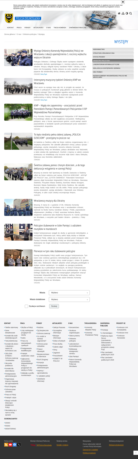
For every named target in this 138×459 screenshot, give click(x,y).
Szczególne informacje (57, 332)
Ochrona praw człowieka (10, 391)
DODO (7, 423)
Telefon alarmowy (11, 327)
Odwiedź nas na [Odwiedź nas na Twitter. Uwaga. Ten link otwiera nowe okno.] (19, 445)
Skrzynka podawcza (9, 364)
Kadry (23, 338)
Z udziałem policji (43, 376)
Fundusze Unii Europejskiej (122, 328)
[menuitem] (10, 27)
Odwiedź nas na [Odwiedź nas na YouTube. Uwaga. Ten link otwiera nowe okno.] (10, 445)
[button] (130, 13)
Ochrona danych (10, 418)
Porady (39, 323)
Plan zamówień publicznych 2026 (107, 359)
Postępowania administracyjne (11, 375)
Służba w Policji (27, 327)
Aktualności (57, 323)
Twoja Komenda (90, 323)
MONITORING (10, 429)
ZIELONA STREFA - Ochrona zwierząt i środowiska (11, 357)
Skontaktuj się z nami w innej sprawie (11, 412)
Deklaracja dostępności (116, 445)
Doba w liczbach (59, 341)
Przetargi (104, 330)
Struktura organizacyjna (103, 53)
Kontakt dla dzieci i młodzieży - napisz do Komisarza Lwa (11, 347)
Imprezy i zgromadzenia (42, 372)
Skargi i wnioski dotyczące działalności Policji (10, 404)
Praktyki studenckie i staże (27, 355)
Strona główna (9, 34)
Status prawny (99, 57)
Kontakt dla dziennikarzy (9, 370)
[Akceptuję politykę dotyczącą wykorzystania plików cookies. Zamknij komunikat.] (123, 2)
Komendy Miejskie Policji (90, 328)
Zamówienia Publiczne (104, 324)
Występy (41, 34)
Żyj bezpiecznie (43, 330)
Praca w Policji (10, 395)
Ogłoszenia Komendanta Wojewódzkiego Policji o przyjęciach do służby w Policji (27, 364)
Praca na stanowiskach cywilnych (26, 343)
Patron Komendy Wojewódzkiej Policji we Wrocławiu (110, 76)
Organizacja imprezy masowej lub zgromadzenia (11, 381)
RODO (7, 426)
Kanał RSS (6, 445)
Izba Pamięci (97, 72)
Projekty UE (120, 323)
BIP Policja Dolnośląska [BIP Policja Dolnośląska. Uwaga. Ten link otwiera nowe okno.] (44, 445)
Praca (22, 323)
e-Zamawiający (106, 333)
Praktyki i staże (10, 398)
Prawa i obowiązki (40, 350)
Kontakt (7, 323)
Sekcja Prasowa (59, 327)
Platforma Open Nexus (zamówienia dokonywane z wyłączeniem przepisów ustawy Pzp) (107, 342)
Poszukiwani (57, 356)
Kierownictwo (99, 49)
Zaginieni (56, 353)
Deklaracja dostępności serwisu (106, 68)
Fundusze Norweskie (121, 337)
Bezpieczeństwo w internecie (43, 355)
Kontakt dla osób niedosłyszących (11, 337)
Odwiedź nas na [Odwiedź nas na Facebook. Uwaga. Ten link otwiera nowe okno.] (14, 445)
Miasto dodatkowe (37, 299)
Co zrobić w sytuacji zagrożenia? (41, 338)
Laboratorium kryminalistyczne (106, 64)
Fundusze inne (122, 333)
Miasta (42, 293)
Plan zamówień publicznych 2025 (107, 353)
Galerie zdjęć (58, 347)
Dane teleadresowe (10, 332)
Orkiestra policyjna (30, 34)
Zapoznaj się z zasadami (90, 449)
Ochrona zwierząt (43, 333)
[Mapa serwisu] (123, 13)
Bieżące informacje (57, 337)
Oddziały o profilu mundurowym (27, 374)
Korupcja (40, 362)
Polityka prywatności (89, 453)
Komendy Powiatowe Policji (91, 334)
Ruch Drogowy (10, 386)
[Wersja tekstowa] (127, 13)
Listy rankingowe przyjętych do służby (27, 333)
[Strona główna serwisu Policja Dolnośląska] (119, 13)
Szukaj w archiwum (37, 306)
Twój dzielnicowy (11, 341)
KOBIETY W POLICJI (57, 360)
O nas (19, 34)
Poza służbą (57, 344)
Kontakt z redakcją (62, 445)
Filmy (55, 350)
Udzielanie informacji (41, 380)
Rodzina (40, 327)
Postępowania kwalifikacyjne (26, 349)
